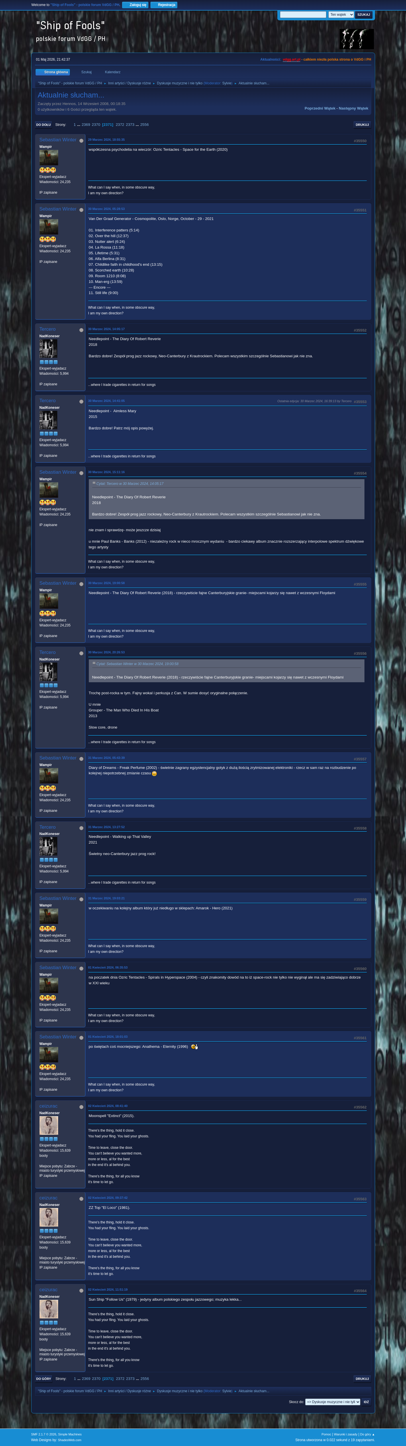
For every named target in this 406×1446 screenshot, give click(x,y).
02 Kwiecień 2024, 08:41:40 (108, 1106)
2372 (120, 124)
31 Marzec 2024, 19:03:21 (106, 898)
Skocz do (296, 1402)
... (79, 124)
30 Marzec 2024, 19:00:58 (106, 583)
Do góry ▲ (367, 1434)
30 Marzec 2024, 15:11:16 (106, 472)
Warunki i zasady (346, 1434)
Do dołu (43, 124)
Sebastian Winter (58, 139)
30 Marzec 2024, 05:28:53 (106, 209)
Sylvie (227, 83)
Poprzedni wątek (320, 108)
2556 (144, 124)
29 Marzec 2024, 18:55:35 (106, 139)
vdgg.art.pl (291, 59)
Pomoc (326, 1434)
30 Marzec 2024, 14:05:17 (106, 329)
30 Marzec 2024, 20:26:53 (106, 652)
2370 (96, 124)
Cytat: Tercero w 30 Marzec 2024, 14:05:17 (130, 484)
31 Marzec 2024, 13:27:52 (106, 827)
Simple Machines (70, 1434)
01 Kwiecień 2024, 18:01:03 (108, 1036)
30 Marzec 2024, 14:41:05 (106, 400)
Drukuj (362, 124)
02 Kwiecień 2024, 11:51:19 (108, 1289)
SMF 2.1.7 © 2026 (43, 1434)
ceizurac (49, 1106)
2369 (86, 124)
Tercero (48, 329)
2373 (130, 124)
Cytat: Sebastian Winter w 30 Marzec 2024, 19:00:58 (138, 664)
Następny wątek (353, 108)
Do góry (43, 1378)
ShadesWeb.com (69, 1440)
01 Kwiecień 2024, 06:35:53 (108, 967)
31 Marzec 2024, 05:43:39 (106, 757)
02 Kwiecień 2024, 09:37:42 (108, 1197)
